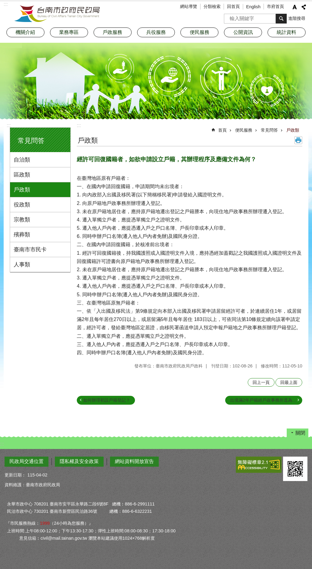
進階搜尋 (296, 18)
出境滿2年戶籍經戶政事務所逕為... (263, 400)
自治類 (22, 160)
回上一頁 (261, 382)
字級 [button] (294, 7)
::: (9, 125)
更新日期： (15, 474)
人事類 (22, 264)
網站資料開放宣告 (134, 461)
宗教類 (22, 220)
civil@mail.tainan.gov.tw (64, 538)
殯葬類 (22, 235)
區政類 (22, 175)
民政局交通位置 (26, 461)
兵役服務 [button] (156, 32)
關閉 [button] (300, 433)
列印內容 (298, 140)
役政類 (22, 205)
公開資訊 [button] (243, 32)
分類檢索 (212, 6)
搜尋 (229, 16)
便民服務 (243, 130)
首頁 (222, 130)
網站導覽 (188, 6)
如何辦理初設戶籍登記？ (106, 400)
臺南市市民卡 (30, 249)
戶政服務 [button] (112, 32)
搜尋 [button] (281, 19)
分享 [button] (303, 7)
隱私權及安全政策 (79, 461)
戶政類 (22, 190)
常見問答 (31, 140)
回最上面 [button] (288, 382)
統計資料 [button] (286, 32)
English (253, 6)
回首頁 (233, 6)
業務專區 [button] (69, 32)
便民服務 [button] (199, 32)
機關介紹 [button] (25, 32)
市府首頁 (275, 6)
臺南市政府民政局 (57, 14)
